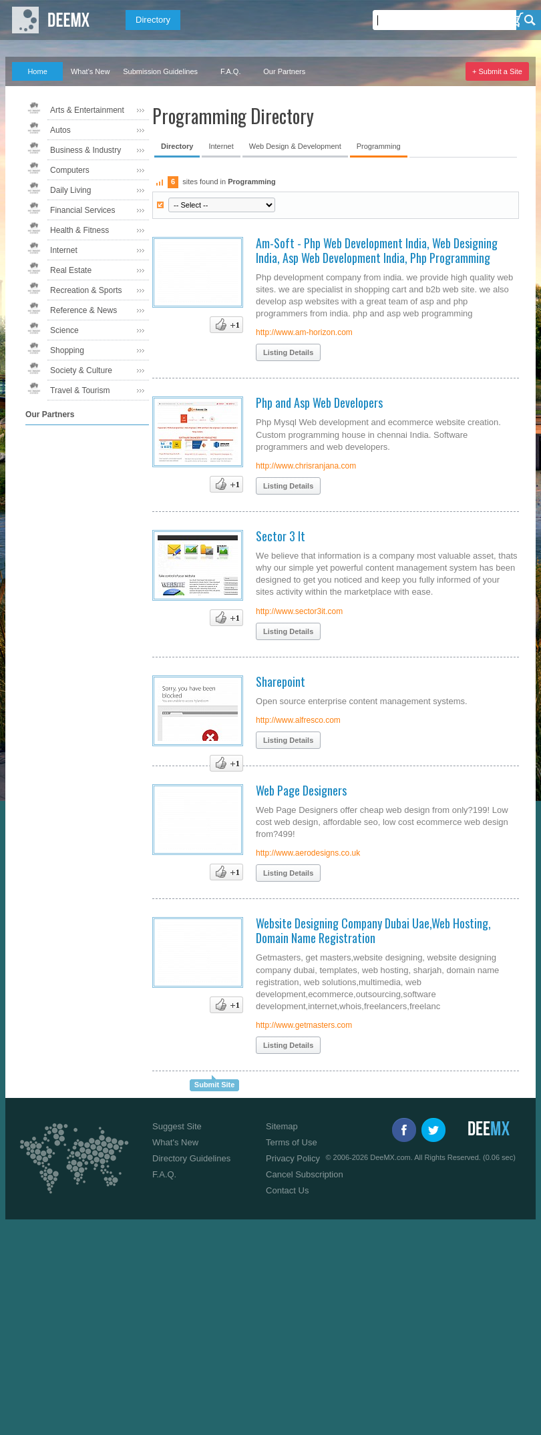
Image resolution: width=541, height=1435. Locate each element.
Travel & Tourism (80, 390)
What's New (90, 71)
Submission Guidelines (160, 71)
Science (64, 330)
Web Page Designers (301, 790)
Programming (379, 146)
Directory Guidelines (191, 1158)
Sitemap (282, 1126)
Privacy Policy (293, 1158)
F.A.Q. (230, 71)
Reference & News (83, 310)
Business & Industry (85, 150)
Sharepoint (280, 681)
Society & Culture (81, 370)
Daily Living (70, 190)
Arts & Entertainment (87, 110)
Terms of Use (291, 1142)
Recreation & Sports (86, 290)
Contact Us (287, 1190)
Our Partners (284, 71)
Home (37, 71)
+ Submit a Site (497, 71)
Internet (63, 250)
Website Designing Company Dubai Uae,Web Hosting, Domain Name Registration (373, 930)
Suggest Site (177, 1126)
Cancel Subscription (304, 1174)
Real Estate (71, 270)
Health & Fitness (79, 230)
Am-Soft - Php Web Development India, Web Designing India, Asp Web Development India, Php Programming (377, 250)
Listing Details (288, 352)
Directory (153, 20)
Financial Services (82, 210)
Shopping (67, 350)
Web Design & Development (295, 146)
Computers (69, 170)
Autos (60, 130)
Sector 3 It (280, 536)
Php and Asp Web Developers (319, 402)
